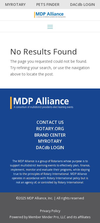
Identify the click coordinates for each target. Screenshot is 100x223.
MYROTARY (15, 4)
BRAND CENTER (50, 135)
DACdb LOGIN (82, 4)
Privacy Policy (50, 211)
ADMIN (11, 204)
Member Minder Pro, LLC (47, 217)
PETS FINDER (47, 4)
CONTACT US (50, 122)
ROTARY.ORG (50, 129)
